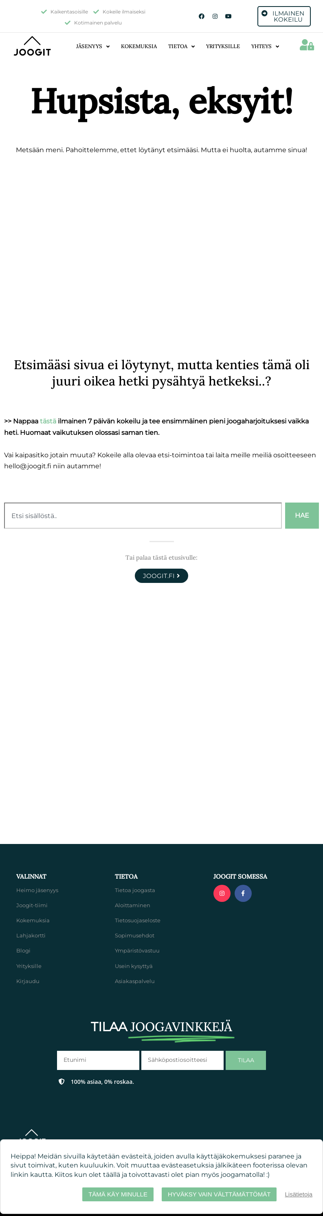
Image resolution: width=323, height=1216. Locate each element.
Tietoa (181, 46)
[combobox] (143, 516)
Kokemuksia (139, 46)
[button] (306, 45)
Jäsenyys (93, 46)
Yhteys (265, 46)
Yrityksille (223, 46)
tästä (48, 421)
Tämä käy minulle (117, 1194)
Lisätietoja (298, 1194)
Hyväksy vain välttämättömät (219, 1194)
